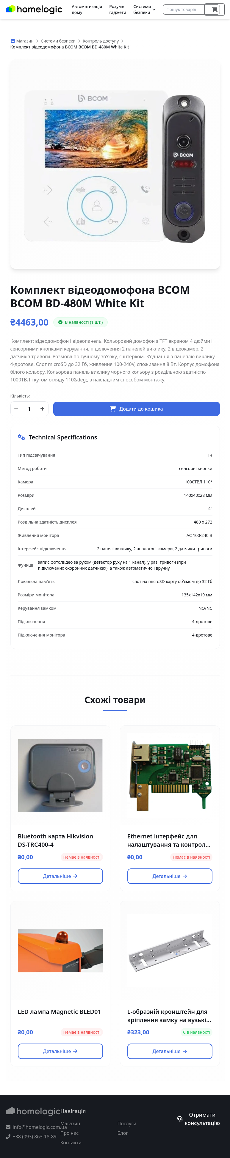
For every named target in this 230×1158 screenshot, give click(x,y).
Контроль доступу (101, 41)
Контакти (71, 1142)
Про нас (69, 1133)
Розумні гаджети (117, 9)
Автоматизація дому (87, 9)
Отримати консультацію (198, 1118)
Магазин (70, 1123)
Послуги (127, 1123)
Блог (123, 1133)
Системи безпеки (144, 9)
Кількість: (20, 396)
